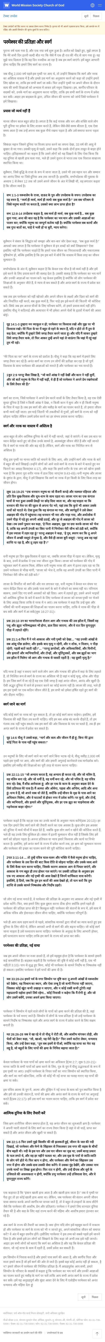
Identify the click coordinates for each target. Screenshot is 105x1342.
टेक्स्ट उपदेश (10, 16)
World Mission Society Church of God (38, 5)
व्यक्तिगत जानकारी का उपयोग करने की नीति (23, 1332)
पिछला (96, 16)
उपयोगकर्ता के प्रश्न (55, 1332)
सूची (86, 16)
